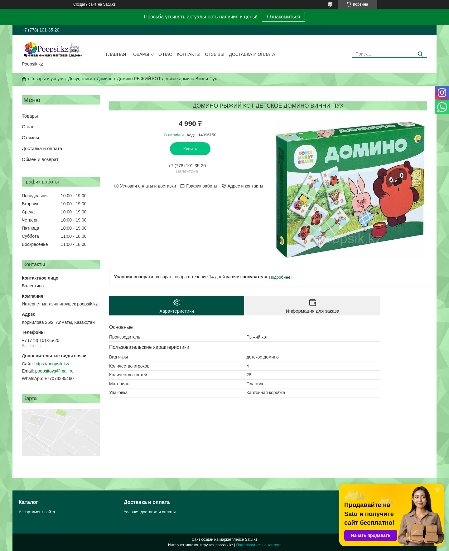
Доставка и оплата (252, 54)
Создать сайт (84, 4)
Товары (140, 54)
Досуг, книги (80, 78)
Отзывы (214, 54)
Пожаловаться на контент (258, 545)
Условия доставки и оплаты (150, 512)
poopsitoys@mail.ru (54, 370)
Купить (190, 148)
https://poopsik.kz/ (51, 363)
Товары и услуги (47, 78)
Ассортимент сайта (37, 512)
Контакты (188, 54)
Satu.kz (251, 539)
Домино (104, 78)
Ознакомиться (283, 16)
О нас (165, 54)
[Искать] (420, 54)
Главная (116, 54)
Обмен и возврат (40, 159)
